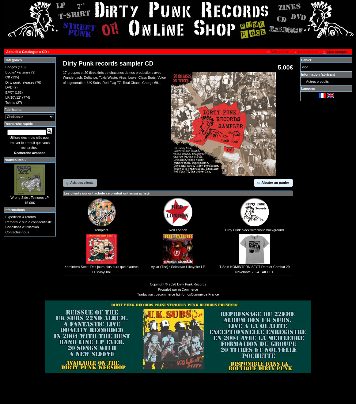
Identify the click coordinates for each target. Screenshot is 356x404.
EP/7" (10, 92)
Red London (178, 230)
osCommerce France (203, 294)
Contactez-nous (17, 232)
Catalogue (30, 52)
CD (44, 52)
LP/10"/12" (13, 97)
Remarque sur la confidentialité (29, 222)
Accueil (12, 52)
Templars (101, 230)
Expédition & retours (21, 217)
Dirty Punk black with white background (254, 230)
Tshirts (10, 102)
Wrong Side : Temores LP (29, 197)
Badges (11, 67)
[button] (278, 52)
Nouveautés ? (16, 160)
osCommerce (188, 289)
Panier (306, 60)
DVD (9, 87)
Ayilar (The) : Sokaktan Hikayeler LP (178, 267)
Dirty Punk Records (191, 284)
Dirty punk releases (20, 82)
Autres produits (317, 81)
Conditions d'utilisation (22, 227)
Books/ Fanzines (18, 72)
